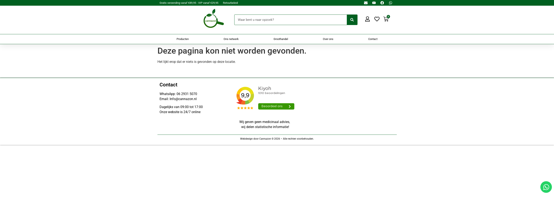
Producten (183, 39)
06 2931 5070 (187, 94)
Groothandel (281, 39)
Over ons (328, 39)
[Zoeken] (352, 20)
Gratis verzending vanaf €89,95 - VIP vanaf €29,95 (189, 2)
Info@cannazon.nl (183, 99)
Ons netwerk (231, 39)
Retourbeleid (230, 2)
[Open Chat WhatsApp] (546, 187)
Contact (372, 39)
